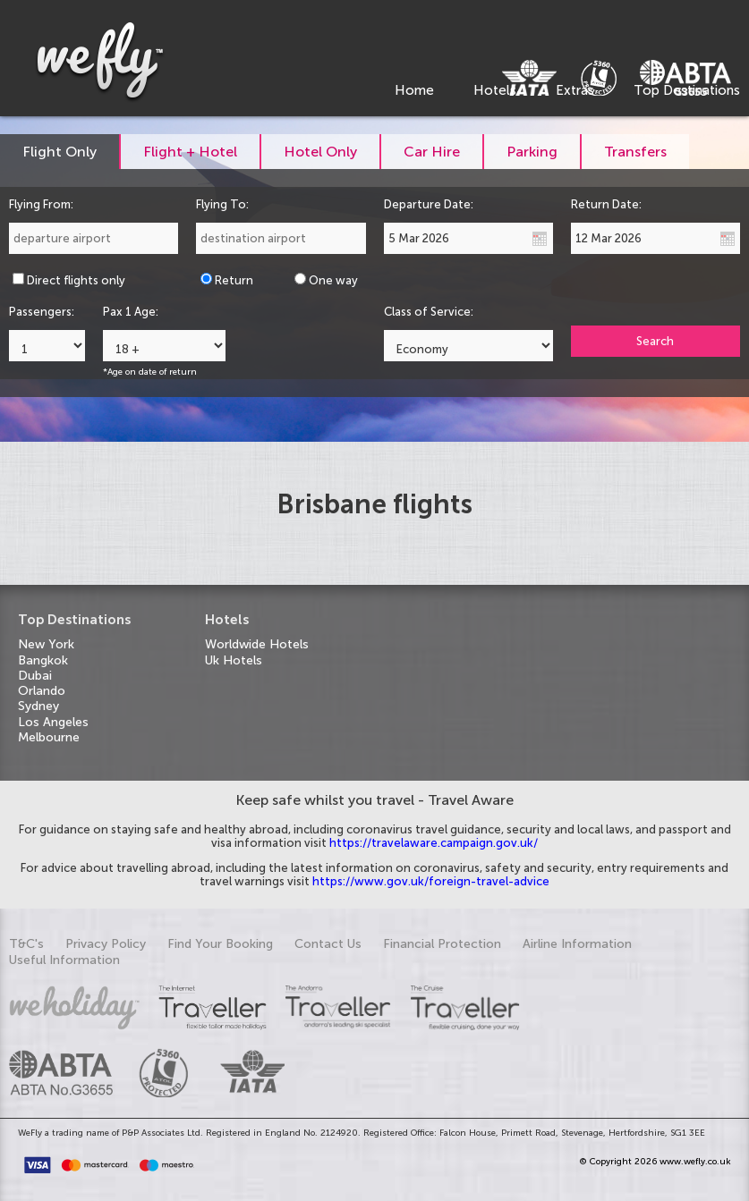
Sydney (38, 706)
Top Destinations (687, 90)
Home (414, 90)
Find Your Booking (220, 943)
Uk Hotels (233, 660)
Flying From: (41, 204)
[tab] (60, 151)
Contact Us (328, 943)
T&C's (26, 943)
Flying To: (222, 204)
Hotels (494, 90)
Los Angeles (53, 722)
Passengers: (41, 311)
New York (46, 644)
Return (234, 280)
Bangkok (43, 660)
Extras (575, 90)
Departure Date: (428, 204)
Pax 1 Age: (130, 311)
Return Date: (606, 204)
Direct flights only (76, 280)
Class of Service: (428, 311)
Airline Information (577, 943)
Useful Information (64, 960)
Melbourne (49, 737)
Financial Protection (442, 943)
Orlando (41, 690)
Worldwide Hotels (257, 644)
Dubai (35, 675)
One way (333, 280)
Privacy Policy (105, 943)
